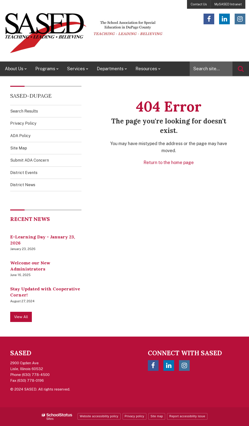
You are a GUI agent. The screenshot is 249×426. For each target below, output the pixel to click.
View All (21, 317)
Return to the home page (168, 162)
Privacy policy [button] (134, 416)
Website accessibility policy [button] (99, 416)
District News (22, 185)
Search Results (24, 111)
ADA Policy (20, 135)
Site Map (18, 148)
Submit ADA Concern (29, 160)
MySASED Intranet (228, 4)
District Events (23, 172)
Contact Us (199, 4)
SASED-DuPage (31, 95)
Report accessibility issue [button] (187, 416)
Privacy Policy (23, 123)
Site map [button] (157, 416)
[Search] (240, 68)
